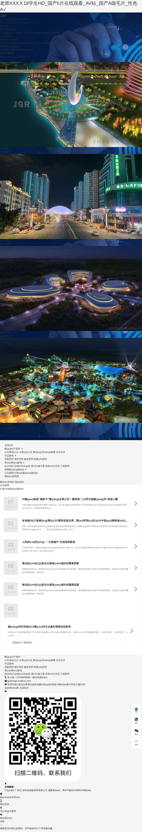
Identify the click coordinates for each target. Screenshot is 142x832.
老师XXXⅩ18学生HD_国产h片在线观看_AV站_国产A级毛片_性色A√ (65, 3)
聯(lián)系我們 (7, 47)
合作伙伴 (55, 26)
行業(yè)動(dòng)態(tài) (21, 43)
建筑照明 (28, 453)
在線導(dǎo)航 (12, 681)
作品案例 (4, 30)
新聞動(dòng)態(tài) (10, 40)
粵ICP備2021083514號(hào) (76, 784)
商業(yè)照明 (40, 453)
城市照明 (18, 453)
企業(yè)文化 (21, 26)
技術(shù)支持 (48, 37)
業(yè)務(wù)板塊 (8, 33)
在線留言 (24, 681)
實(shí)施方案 (33, 37)
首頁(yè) (4, 20)
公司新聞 (4, 43)
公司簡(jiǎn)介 (7, 26)
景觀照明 (9, 453)
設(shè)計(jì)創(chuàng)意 (13, 37)
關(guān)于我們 (8, 23)
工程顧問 (60, 37)
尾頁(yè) (27, 636)
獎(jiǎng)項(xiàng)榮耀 (39, 26)
